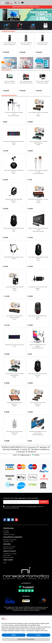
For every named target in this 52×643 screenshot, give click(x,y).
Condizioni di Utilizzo (9, 534)
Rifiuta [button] (14, 635)
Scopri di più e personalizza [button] (26, 639)
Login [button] (4, 562)
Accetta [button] (38, 635)
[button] (19, 3)
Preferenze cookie (8, 557)
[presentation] (17, 511)
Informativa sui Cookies (10, 554)
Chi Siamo (6, 531)
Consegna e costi (8, 541)
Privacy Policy (32, 506)
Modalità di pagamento (9, 540)
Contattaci (6, 533)
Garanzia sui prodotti (9, 547)
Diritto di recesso (8, 548)
